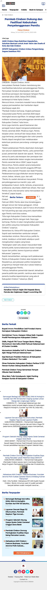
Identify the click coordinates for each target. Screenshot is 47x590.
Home (4, 10)
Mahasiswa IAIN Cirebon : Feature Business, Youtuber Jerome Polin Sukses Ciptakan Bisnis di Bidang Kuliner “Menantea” (23, 476)
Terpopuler (14, 10)
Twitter (28, 572)
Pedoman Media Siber (31, 577)
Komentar (23, 317)
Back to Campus (36, 10)
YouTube (33, 572)
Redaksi (10, 577)
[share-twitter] (21, 312)
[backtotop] (23, 562)
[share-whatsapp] (25, 312)
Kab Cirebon (8, 300)
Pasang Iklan (19, 577)
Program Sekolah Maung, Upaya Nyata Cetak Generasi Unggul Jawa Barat (24, 438)
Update (30, 197)
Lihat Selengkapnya (23, 553)
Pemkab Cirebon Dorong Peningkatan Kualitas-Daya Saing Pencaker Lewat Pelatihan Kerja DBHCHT (23, 457)
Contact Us (23, 579)
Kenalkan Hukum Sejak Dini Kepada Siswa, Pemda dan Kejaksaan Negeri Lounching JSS (23, 291)
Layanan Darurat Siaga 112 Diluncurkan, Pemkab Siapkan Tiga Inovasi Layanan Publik (23, 419)
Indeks (24, 10)
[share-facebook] (18, 312)
